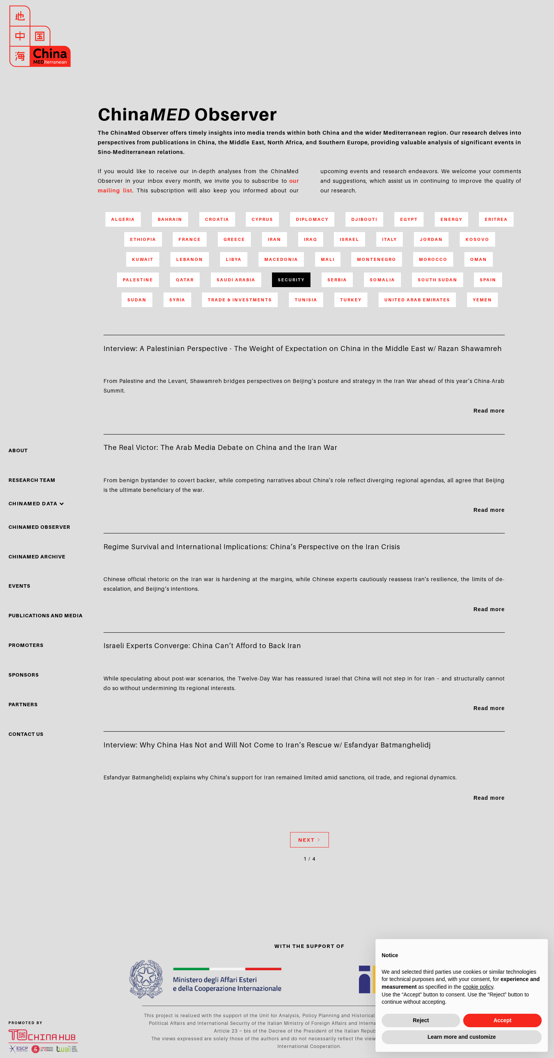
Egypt (409, 219)
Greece (234, 239)
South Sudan (437, 279)
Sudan (137, 300)
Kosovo (477, 239)
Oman (478, 259)
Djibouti (364, 219)
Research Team (31, 480)
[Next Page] (309, 839)
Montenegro (376, 259)
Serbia (337, 279)
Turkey (351, 300)
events (19, 586)
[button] (36, 503)
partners (23, 704)
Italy (389, 239)
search (518, 36)
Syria (177, 300)
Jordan (431, 239)
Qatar (185, 279)
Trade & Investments (240, 300)
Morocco (433, 259)
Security (291, 279)
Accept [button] (503, 1020)
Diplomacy (312, 219)
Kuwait (143, 259)
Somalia (382, 279)
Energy (451, 219)
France (190, 239)
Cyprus (262, 219)
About (18, 450)
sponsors (23, 675)
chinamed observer (39, 527)
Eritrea (496, 219)
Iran (274, 239)
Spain (488, 279)
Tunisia (306, 300)
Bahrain (170, 219)
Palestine (138, 279)
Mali (328, 259)
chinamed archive (36, 556)
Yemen (482, 300)
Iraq (310, 239)
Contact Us (25, 734)
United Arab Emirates (417, 300)
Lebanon (189, 259)
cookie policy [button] (478, 987)
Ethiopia (143, 239)
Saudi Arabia (236, 279)
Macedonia (281, 259)
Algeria (123, 219)
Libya (234, 259)
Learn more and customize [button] (461, 1037)
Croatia (217, 219)
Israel (349, 239)
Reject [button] (421, 1020)
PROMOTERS (25, 645)
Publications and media (45, 615)
